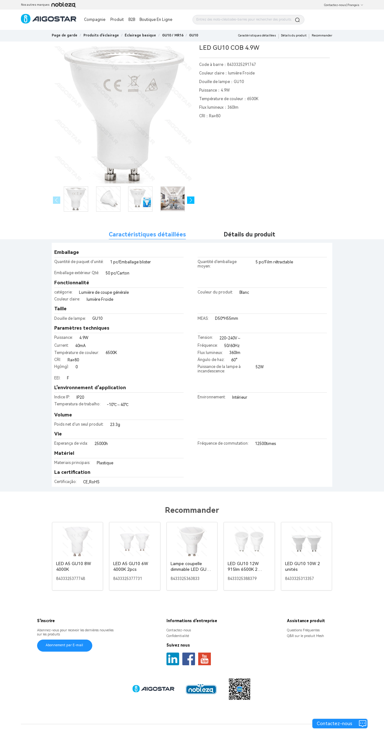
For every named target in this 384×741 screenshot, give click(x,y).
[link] (101, 35)
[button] (190, 200)
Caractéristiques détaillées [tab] (147, 234)
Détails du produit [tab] (249, 234)
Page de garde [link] (64, 35)
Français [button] (355, 5)
